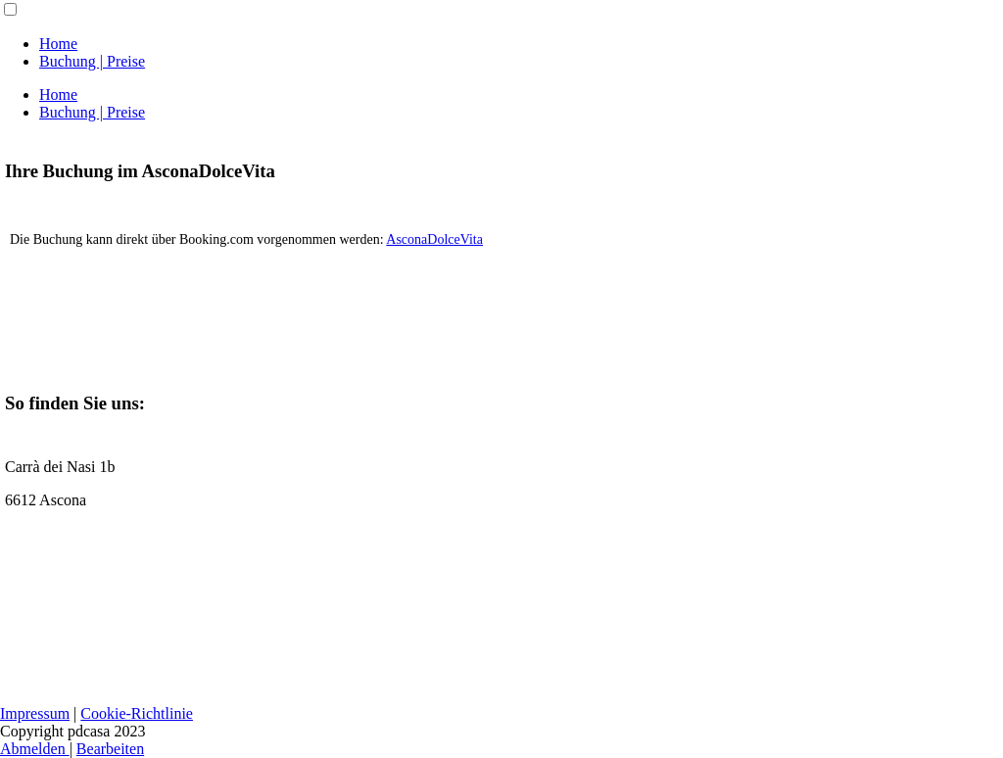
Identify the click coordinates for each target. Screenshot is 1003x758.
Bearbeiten (110, 748)
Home (58, 43)
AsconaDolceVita (434, 239)
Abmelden (35, 748)
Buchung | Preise (92, 61)
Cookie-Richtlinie (136, 713)
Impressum (35, 713)
